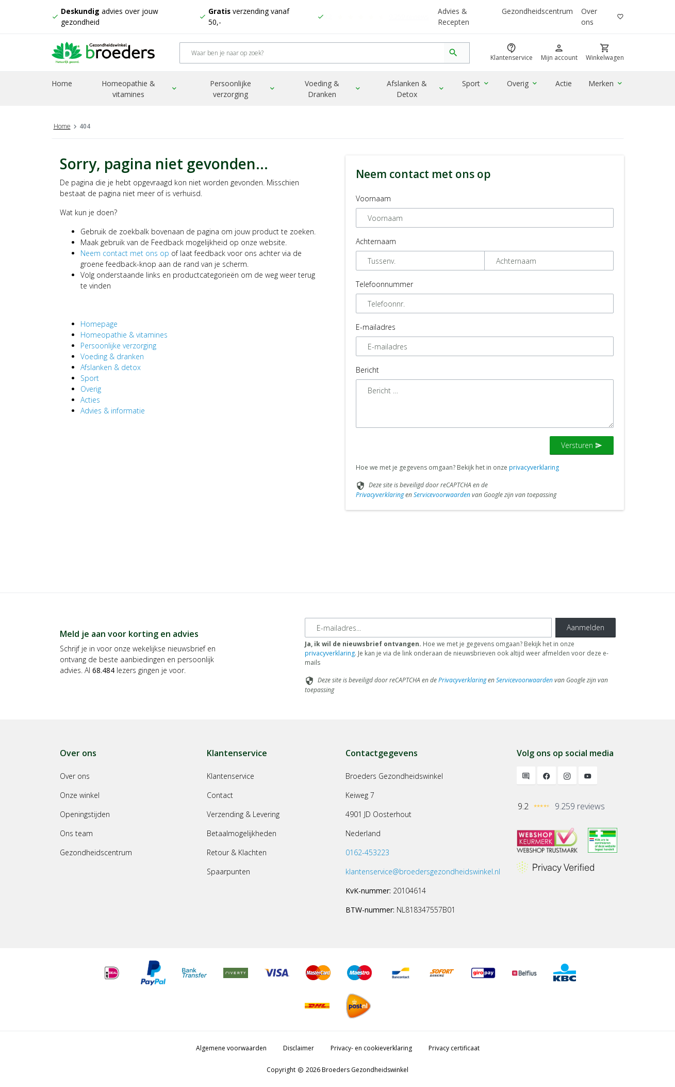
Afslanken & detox (110, 367)
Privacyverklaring (380, 494)
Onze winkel (80, 795)
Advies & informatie (112, 410)
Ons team (76, 833)
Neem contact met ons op (124, 253)
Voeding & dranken (112, 356)
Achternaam (376, 241)
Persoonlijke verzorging (245, 90)
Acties (90, 400)
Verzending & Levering (243, 814)
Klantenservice (230, 776)
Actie (564, 85)
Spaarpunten (228, 871)
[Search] (312, 54)
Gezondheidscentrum (537, 12)
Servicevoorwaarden (442, 494)
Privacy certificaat (454, 1048)
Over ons (590, 17)
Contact (220, 795)
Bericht (367, 370)
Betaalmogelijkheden (241, 833)
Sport (478, 85)
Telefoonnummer (384, 284)
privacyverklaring (534, 467)
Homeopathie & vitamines (141, 90)
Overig (524, 85)
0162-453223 (367, 852)
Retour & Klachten (237, 852)
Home (62, 85)
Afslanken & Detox (419, 90)
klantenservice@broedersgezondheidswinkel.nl (422, 871)
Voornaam (373, 198)
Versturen (581, 445)
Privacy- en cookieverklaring (371, 1048)
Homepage (99, 324)
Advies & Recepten (453, 17)
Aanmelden (585, 627)
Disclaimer (298, 1048)
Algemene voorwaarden (231, 1048)
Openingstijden (85, 814)
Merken (606, 85)
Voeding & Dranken (336, 90)
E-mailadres (376, 327)
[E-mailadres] (428, 627)
